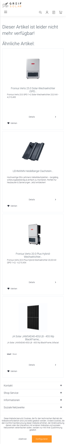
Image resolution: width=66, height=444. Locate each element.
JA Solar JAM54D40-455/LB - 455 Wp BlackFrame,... (33, 338)
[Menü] (5, 12)
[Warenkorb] (60, 12)
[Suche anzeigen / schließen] (40, 12)
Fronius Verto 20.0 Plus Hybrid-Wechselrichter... (33, 255)
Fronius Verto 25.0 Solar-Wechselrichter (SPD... (33, 90)
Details (42, 116)
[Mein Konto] (47, 12)
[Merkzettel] (54, 12)
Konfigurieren (42, 439)
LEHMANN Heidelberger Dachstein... (33, 171)
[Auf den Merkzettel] (12, 123)
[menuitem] (5, 12)
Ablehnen (22, 439)
